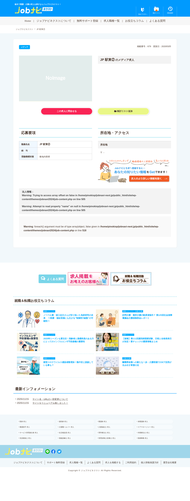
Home (28, 20)
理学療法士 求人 (106, 441)
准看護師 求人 (145, 428)
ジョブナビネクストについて (54, 20)
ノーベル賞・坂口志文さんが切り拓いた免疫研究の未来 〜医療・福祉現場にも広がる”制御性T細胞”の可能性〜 (67, 319)
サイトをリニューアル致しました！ (50, 409)
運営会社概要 (175, 474)
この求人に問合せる (66, 111)
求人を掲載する (114, 474)
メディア (25, 47)
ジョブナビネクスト (25, 29)
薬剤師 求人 (65, 428)
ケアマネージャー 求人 (149, 434)
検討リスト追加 (125, 111)
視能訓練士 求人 (67, 447)
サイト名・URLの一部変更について (50, 405)
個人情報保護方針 (153, 474)
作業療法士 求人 (146, 441)
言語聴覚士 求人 (27, 447)
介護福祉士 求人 (106, 434)
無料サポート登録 (87, 20)
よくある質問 (157, 20)
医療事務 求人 (145, 447)
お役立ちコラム (134, 20)
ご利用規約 (133, 474)
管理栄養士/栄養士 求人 (109, 447)
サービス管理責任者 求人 (31, 441)
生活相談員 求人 (67, 441)
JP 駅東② (42, 29)
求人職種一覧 (112, 20)
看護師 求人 (105, 428)
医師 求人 (25, 428)
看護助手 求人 (27, 434)
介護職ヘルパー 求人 (69, 434)
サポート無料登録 (53, 474)
